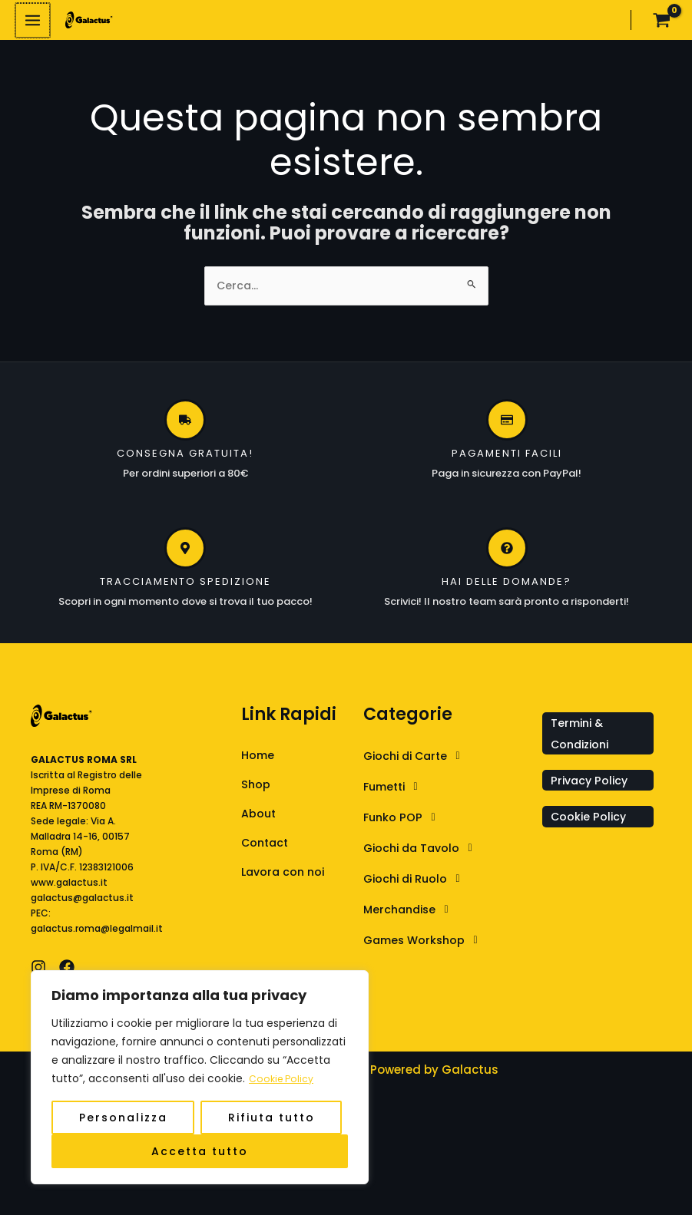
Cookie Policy (284, 1079)
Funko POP (404, 826)
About (259, 824)
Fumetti (397, 795)
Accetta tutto (199, 1151)
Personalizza (123, 1117)
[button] (449, 764)
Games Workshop (427, 948)
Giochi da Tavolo (424, 856)
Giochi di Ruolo (418, 887)
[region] (200, 1077)
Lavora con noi (285, 884)
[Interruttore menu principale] (32, 24)
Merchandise (412, 918)
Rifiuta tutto (271, 1117)
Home (258, 764)
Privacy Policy (591, 789)
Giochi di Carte (419, 764)
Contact (266, 854)
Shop (256, 794)
